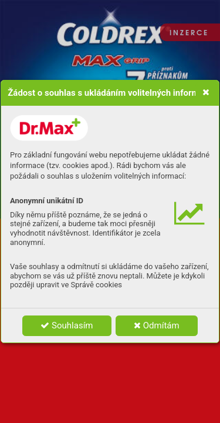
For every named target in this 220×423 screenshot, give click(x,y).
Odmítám (157, 325)
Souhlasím (66, 325)
